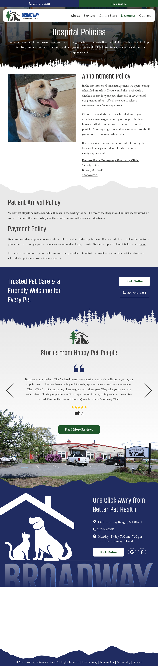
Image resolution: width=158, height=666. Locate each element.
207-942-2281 (90, 175)
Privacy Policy (90, 662)
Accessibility (123, 662)
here (143, 244)
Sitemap (137, 662)
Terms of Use (107, 662)
